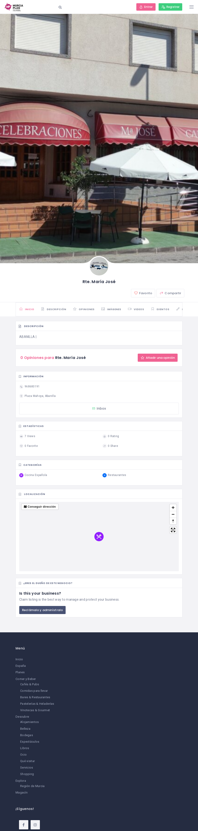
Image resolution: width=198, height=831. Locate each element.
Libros (24, 748)
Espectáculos (29, 741)
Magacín (22, 792)
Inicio (19, 659)
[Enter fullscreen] (173, 530)
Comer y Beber (26, 679)
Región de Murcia (32, 786)
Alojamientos (29, 722)
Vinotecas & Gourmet (35, 710)
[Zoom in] (173, 507)
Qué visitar (27, 761)
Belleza (25, 728)
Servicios (26, 767)
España (21, 665)
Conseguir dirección (42, 506)
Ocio (23, 754)
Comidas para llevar (34, 690)
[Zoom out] (173, 514)
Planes (20, 672)
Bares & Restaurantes (35, 697)
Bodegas (26, 735)
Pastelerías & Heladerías (37, 703)
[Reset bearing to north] (173, 521)
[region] (99, 536)
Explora (21, 780)
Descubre (22, 716)
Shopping (27, 774)
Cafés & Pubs (29, 684)
